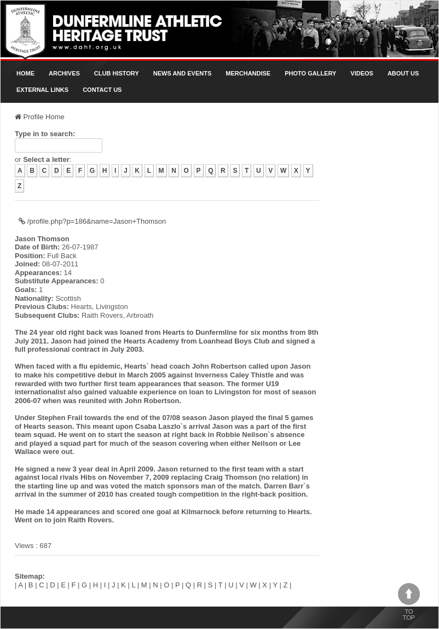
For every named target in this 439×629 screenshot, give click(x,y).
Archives (64, 73)
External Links (42, 89)
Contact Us (102, 89)
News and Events (182, 73)
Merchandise (248, 73)
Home (25, 73)
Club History (116, 73)
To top (409, 602)
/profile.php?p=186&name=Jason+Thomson (92, 221)
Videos (361, 73)
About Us (403, 73)
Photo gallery (310, 73)
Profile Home (40, 117)
